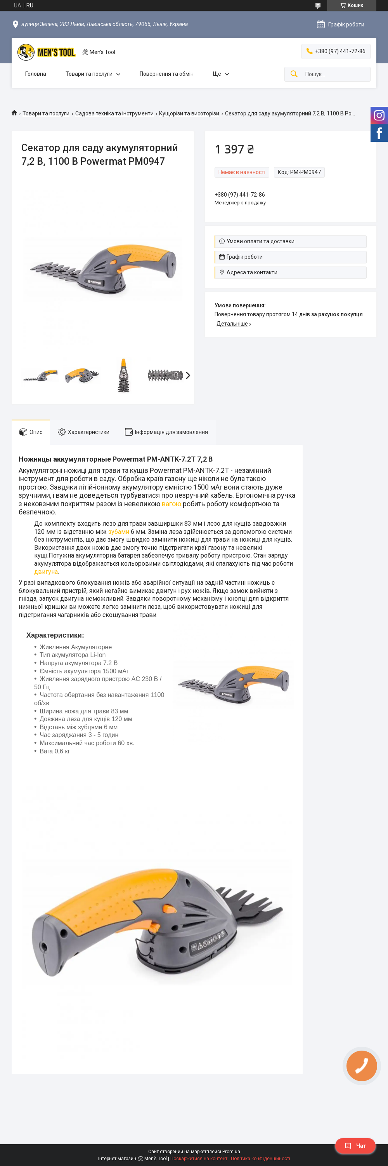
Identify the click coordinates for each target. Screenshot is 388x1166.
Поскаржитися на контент (198, 1158)
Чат (355, 1145)
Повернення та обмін (167, 74)
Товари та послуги (89, 74)
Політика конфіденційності (260, 1158)
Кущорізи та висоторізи (189, 113)
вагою (171, 504)
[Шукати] (294, 74)
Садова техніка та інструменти (114, 113)
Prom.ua (231, 1151)
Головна (35, 74)
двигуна (46, 571)
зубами (118, 531)
